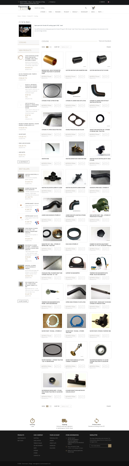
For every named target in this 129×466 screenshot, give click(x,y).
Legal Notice (37, 440)
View (43, 47)
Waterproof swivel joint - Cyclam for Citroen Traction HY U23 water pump (52, 392)
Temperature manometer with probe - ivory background (51, 302)
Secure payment (38, 445)
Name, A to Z (66, 47)
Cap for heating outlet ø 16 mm (99, 70)
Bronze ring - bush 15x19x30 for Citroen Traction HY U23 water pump (51, 71)
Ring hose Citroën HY (72, 244)
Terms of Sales (38, 443)
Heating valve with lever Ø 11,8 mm (52, 187)
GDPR (35, 448)
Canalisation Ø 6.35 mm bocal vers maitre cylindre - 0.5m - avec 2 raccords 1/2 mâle (31, 58)
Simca (93, 12)
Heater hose (45, 158)
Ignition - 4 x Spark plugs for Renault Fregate (30, 267)
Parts (100, 12)
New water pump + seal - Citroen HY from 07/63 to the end (100, 215)
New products (22, 438)
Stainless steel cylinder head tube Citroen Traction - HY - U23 (52, 273)
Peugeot (66, 12)
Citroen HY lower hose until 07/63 (76, 100)
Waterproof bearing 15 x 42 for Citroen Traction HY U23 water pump (99, 361)
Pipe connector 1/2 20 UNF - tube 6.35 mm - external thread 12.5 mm (31, 284)
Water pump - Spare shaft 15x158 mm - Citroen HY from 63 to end (100, 302)
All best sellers (23, 301)
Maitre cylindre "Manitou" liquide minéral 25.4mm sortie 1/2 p (29, 124)
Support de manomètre (73, 273)
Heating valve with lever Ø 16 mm (75, 187)
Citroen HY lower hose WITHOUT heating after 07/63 (99, 101)
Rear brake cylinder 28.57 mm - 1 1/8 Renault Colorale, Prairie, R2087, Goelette (32, 247)
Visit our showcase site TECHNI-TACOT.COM (29, 3)
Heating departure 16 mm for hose (76, 158)
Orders (52, 440)
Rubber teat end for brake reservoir (31, 188)
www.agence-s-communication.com (42, 463)
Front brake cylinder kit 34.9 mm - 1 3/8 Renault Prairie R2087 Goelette (31, 231)
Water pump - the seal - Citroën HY (52, 331)
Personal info (54, 438)
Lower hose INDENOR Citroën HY (51, 215)
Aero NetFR (22, 152)
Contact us (52, 2)
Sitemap (36, 450)
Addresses (52, 445)
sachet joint (22, 134)
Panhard (58, 12)
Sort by (56, 47)
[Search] (60, 8)
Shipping (36, 438)
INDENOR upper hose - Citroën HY (99, 187)
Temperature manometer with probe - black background (99, 273)
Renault (75, 12)
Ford (50, 12)
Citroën (43, 12)
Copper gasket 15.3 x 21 (31, 216)
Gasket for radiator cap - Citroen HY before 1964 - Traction (100, 130)
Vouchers (52, 448)
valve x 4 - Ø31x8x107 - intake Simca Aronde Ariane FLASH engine (31, 86)
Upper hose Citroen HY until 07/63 (75, 302)
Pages (109, 47)
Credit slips (53, 443)
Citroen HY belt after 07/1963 (50, 100)
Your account (54, 435)
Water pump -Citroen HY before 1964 (100, 331)
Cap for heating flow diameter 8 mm (76, 70)
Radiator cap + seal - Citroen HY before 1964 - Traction (51, 244)
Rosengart (84, 12)
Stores (35, 453)
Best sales (20, 440)
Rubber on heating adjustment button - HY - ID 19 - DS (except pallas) (100, 244)
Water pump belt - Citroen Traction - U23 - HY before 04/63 (52, 360)
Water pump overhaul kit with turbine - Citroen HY (75, 360)
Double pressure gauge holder (75, 129)
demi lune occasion (24, 143)
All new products (23, 162)
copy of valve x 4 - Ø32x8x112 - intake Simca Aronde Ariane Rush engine (32, 106)
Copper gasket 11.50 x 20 (32, 203)
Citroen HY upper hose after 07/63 (51, 129)
